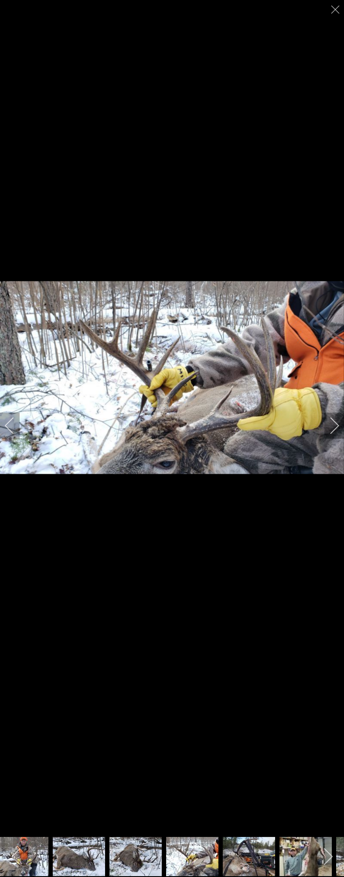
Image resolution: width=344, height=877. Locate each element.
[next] (328, 426)
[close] (336, 9)
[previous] (15, 426)
